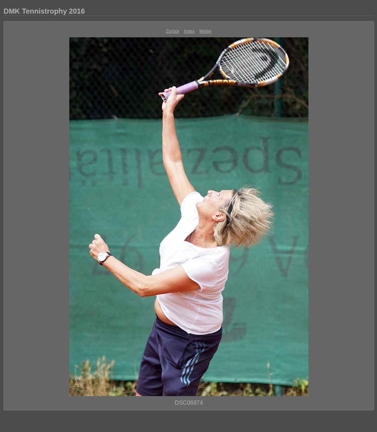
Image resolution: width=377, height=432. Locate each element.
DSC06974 (189, 403)
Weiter (205, 31)
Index (189, 31)
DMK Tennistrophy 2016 (44, 11)
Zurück (172, 31)
